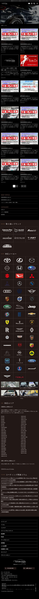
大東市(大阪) (23, 440)
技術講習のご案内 (4, 549)
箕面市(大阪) (23, 443)
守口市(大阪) (23, 433)
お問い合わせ (29, 568)
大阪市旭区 (3, 429)
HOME (2, 25)
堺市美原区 (3, 422)
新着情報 (3, 214)
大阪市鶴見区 (23, 421)
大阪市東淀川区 (4, 437)
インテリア (3, 527)
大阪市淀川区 (23, 422)
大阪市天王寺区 (24, 419)
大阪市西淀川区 (4, 454)
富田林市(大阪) (23, 451)
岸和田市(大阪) (23, 424)
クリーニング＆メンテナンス (7, 530)
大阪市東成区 (3, 433)
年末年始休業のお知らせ (26, 70)
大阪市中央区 (3, 430)
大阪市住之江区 (4, 456)
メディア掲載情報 (4, 212)
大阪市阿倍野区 (4, 427)
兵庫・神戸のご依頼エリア (8, 460)
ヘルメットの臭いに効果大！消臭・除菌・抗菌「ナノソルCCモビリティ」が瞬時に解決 (9, 69)
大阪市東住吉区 (4, 435)
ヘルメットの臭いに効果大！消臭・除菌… (9, 202)
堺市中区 (2, 417)
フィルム (3, 524)
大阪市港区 (3, 446)
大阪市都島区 (3, 448)
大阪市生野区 (3, 440)
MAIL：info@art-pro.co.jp (6, 573)
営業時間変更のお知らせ (7, 44)
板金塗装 (3, 533)
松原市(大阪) (23, 438)
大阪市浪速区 (3, 449)
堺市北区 (2, 425)
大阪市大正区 (23, 417)
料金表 (2, 536)
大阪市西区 (3, 451)
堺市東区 (2, 419)
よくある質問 (3, 546)
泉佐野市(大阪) (23, 449)
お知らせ (3, 93)
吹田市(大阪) (23, 429)
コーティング (3, 521)
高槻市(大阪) (23, 432)
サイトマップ (3, 552)
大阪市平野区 (3, 438)
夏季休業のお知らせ (25, 96)
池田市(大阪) (23, 427)
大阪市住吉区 (23, 416)
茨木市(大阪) (23, 446)
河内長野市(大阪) (24, 437)
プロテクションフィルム (7, 469)
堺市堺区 (2, 416)
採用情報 (3, 542)
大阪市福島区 (3, 432)
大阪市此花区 (3, 445)
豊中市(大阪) (23, 425)
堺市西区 (2, 421)
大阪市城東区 (3, 441)
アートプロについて (5, 539)
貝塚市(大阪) (23, 435)
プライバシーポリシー (5, 555)
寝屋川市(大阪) (23, 453)
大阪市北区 (3, 443)
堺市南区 (2, 424)
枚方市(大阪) (23, 445)
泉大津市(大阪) (23, 430)
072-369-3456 (10, 568)
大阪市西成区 (3, 453)
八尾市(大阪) (23, 448)
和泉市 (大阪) (23, 441)
